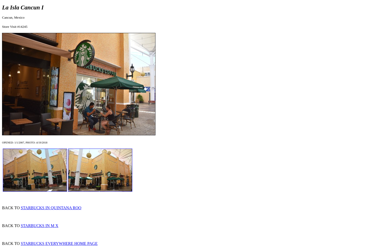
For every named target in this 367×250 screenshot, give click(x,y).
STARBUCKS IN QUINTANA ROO (51, 208)
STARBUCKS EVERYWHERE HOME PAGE (59, 243)
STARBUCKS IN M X (39, 225)
